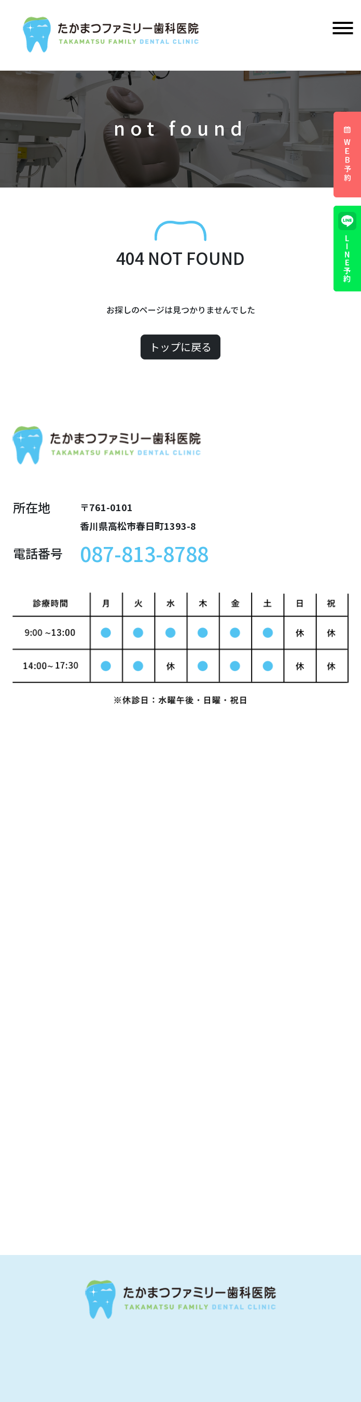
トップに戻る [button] (180, 346)
